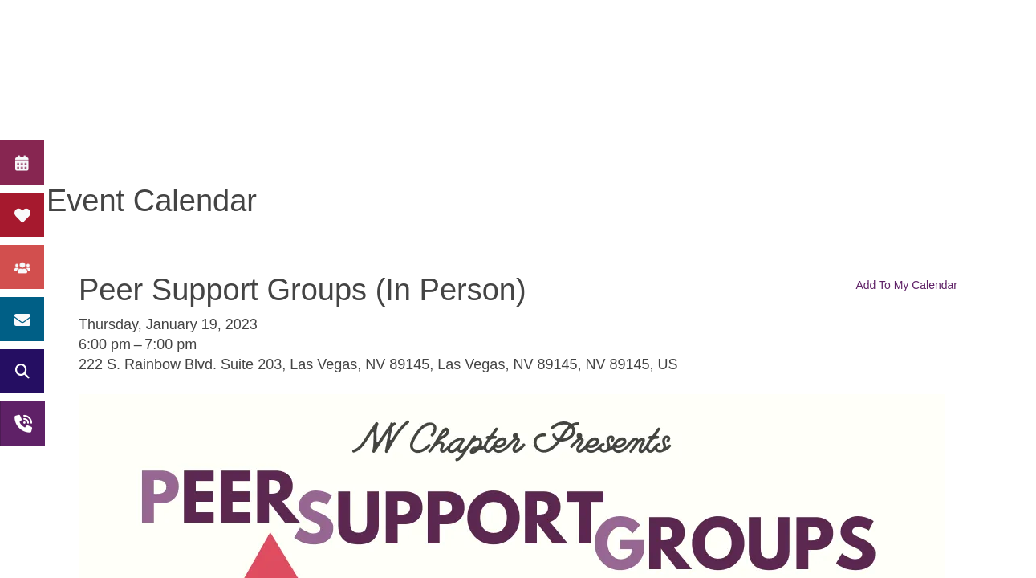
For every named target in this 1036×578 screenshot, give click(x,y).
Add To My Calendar (906, 285)
